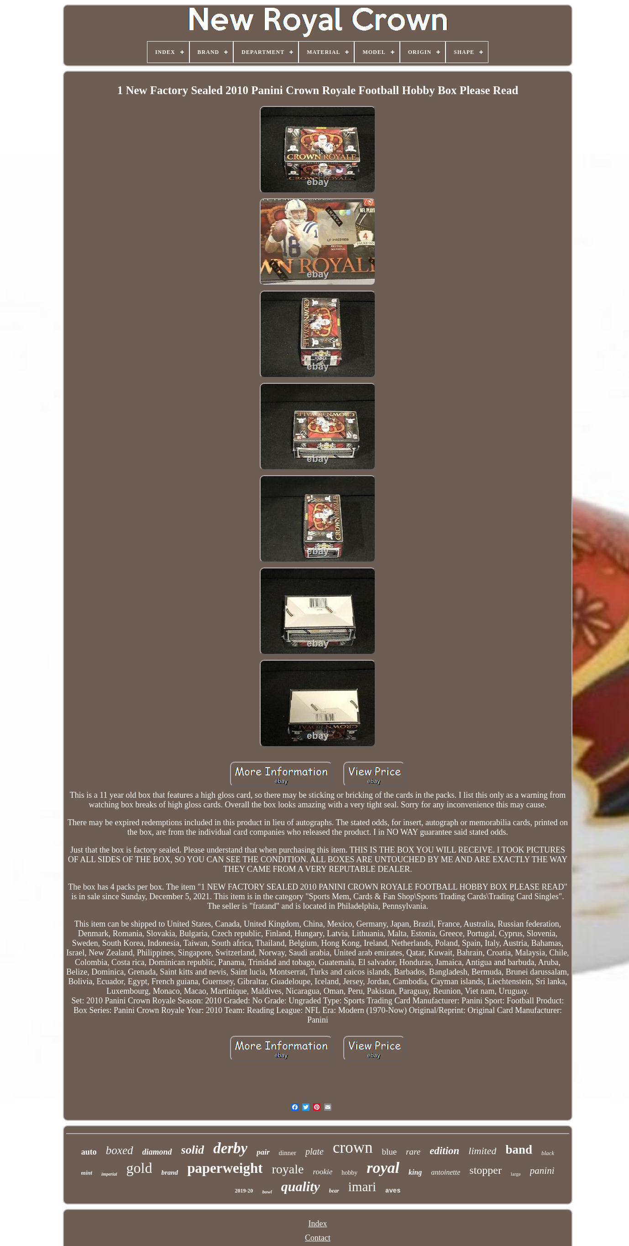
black (547, 1153)
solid (192, 1149)
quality (300, 1186)
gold (139, 1168)
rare (413, 1151)
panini (542, 1170)
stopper (485, 1170)
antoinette (445, 1172)
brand (169, 1172)
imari (362, 1186)
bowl (267, 1191)
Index (317, 1223)
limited (482, 1150)
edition (444, 1150)
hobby (349, 1172)
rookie (322, 1171)
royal (383, 1167)
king (415, 1172)
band (518, 1149)
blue (389, 1151)
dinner (287, 1152)
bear (334, 1191)
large (516, 1174)
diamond (157, 1151)
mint (87, 1172)
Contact (317, 1237)
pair (263, 1152)
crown (352, 1147)
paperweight (224, 1168)
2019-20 (244, 1191)
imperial (109, 1174)
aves (393, 1190)
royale (288, 1169)
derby (230, 1148)
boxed (119, 1150)
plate (314, 1151)
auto (89, 1151)
